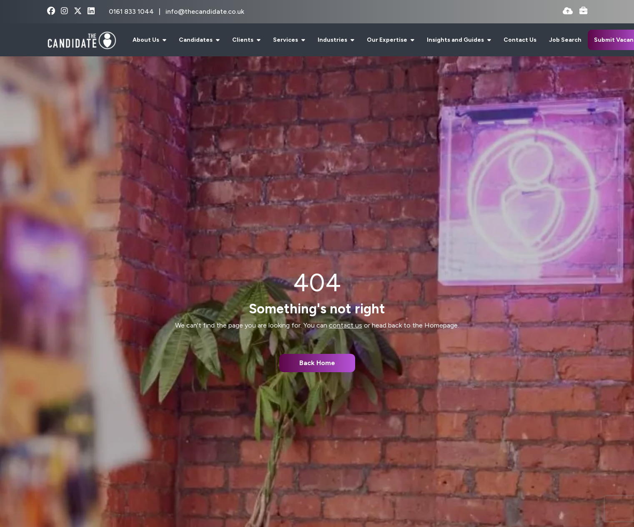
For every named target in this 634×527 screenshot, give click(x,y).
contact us (345, 325)
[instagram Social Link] (64, 11)
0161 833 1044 (132, 11)
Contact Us (520, 39)
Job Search (565, 39)
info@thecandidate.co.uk (204, 11)
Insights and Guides (456, 39)
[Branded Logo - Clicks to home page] (82, 40)
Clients (243, 39)
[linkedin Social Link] (91, 11)
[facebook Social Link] (51, 11)
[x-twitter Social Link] (78, 11)
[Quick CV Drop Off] (568, 11)
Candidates (196, 39)
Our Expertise (387, 39)
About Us (146, 39)
